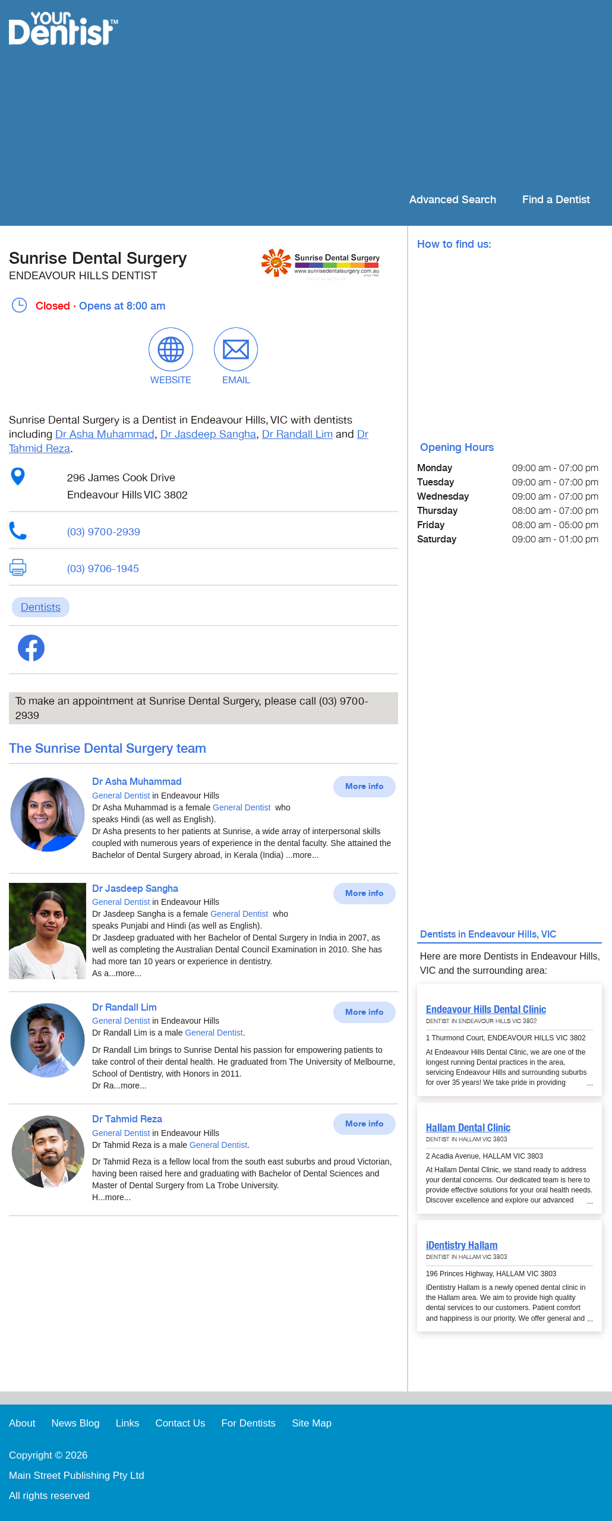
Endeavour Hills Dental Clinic (486, 1009)
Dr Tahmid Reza (127, 1120)
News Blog (75, 1423)
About (22, 1423)
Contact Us (180, 1423)
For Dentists (248, 1423)
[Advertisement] (383, 95)
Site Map (312, 1423)
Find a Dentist (556, 200)
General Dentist (121, 795)
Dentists (41, 607)
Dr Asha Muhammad (104, 434)
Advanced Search (452, 200)
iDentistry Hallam (462, 1245)
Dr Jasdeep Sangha (208, 434)
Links (128, 1423)
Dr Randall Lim (297, 434)
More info (364, 786)
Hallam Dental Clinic (468, 1127)
